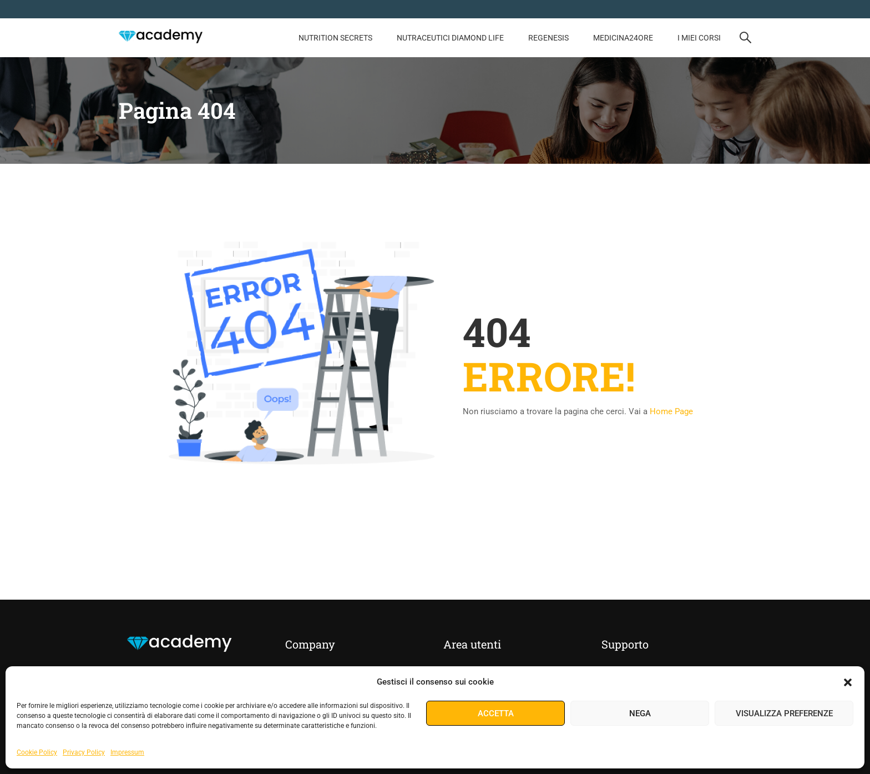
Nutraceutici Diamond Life (450, 37)
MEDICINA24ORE (623, 37)
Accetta (496, 713)
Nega (640, 713)
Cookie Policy (37, 752)
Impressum (127, 752)
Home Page (671, 411)
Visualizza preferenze (784, 713)
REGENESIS (548, 37)
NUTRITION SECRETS (335, 37)
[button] (847, 682)
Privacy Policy (84, 752)
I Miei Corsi (699, 37)
